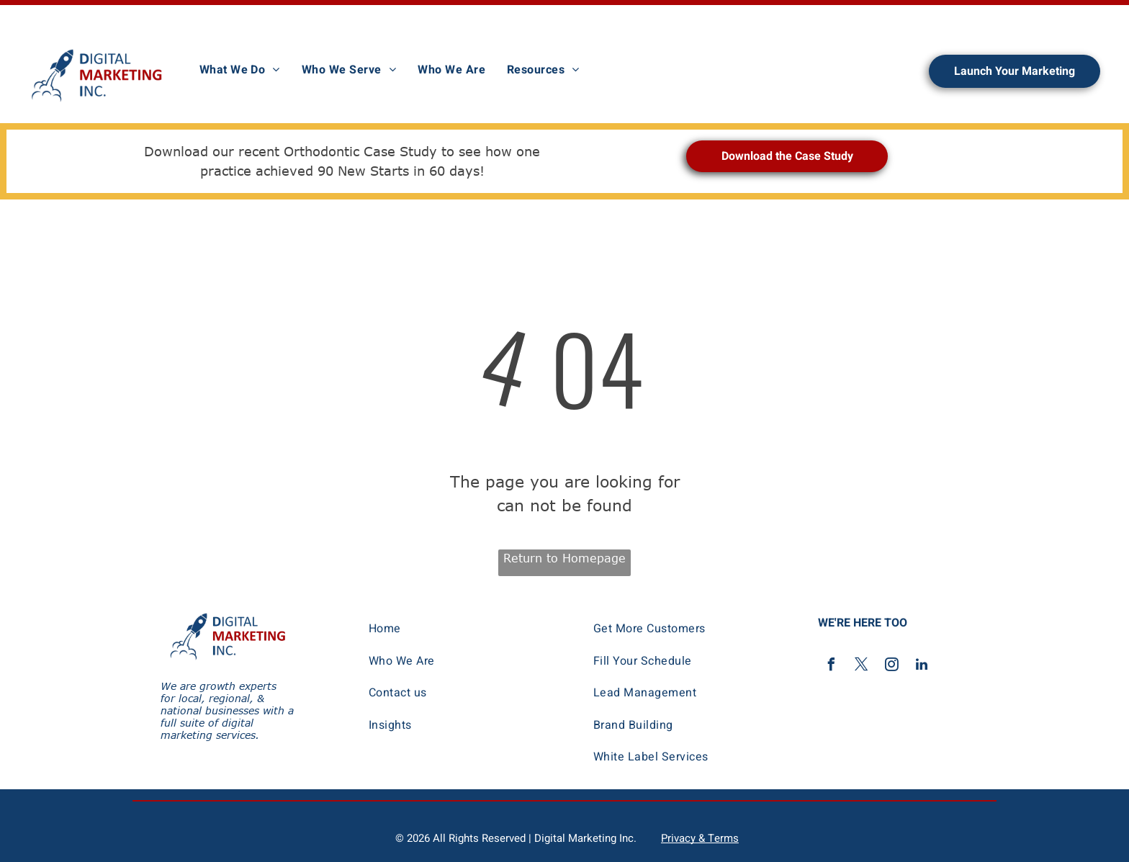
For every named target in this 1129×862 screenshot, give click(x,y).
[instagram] (891, 666)
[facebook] (831, 666)
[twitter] (861, 666)
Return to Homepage (564, 558)
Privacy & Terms (700, 838)
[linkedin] (922, 666)
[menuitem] (240, 69)
